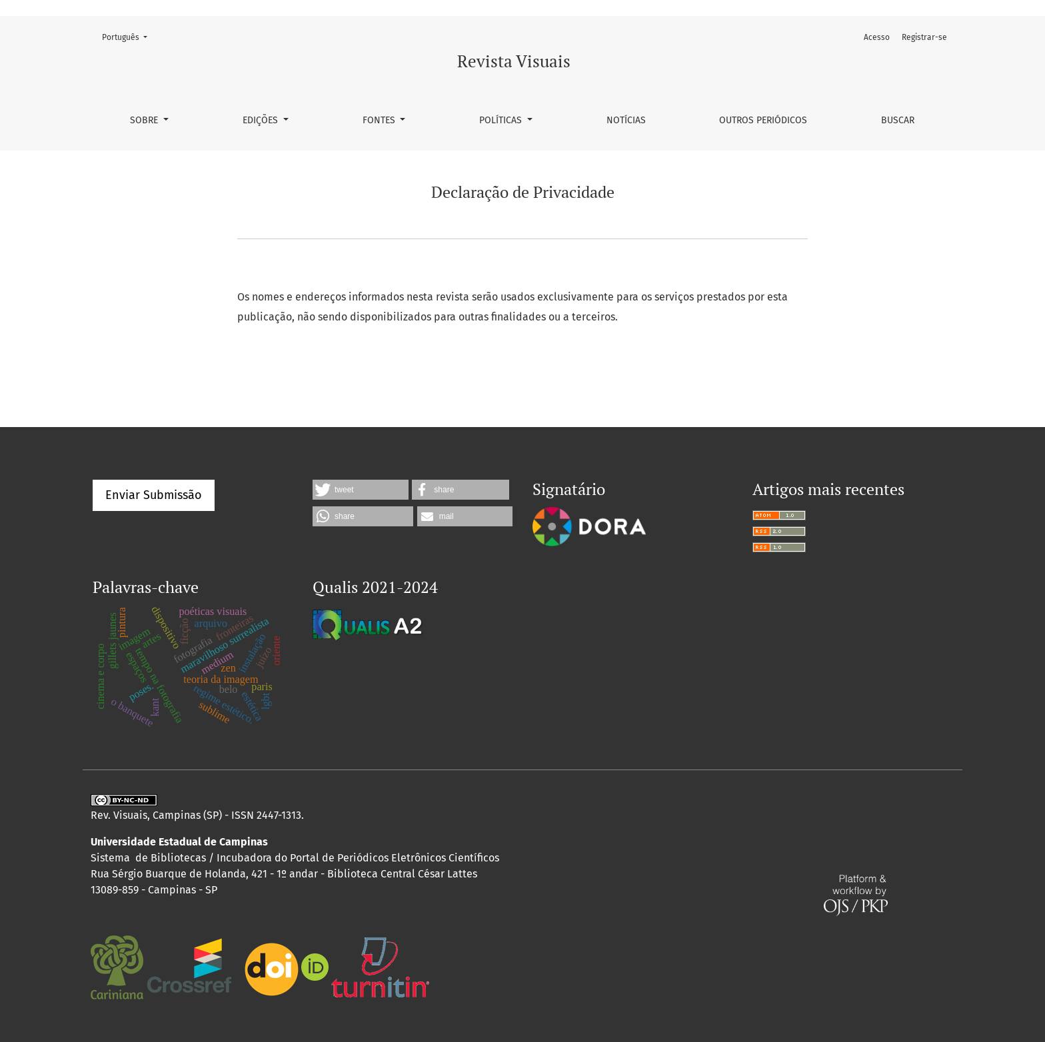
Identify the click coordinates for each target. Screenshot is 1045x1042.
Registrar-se (924, 37)
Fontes (380, 120)
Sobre (145, 120)
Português (128, 36)
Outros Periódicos (763, 120)
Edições (262, 120)
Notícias (626, 120)
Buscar (897, 120)
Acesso (877, 37)
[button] (361, 490)
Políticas (501, 120)
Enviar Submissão (153, 495)
